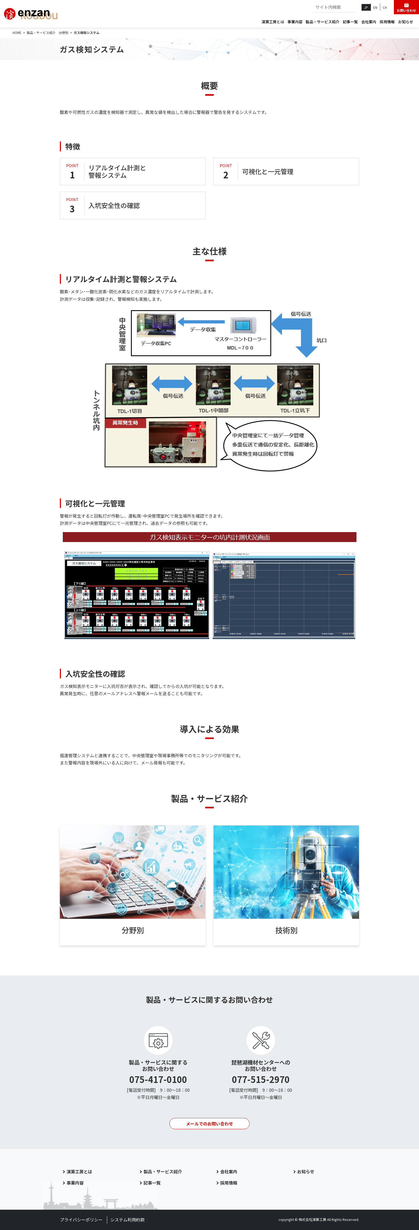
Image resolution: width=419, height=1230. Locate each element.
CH (385, 7)
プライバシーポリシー (81, 1219)
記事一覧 (350, 21)
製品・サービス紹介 (322, 21)
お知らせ (405, 21)
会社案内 (368, 21)
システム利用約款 (127, 1219)
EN (375, 7)
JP (366, 7)
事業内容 (295, 21)
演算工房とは (273, 21)
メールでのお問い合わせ (209, 1123)
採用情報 (387, 21)
